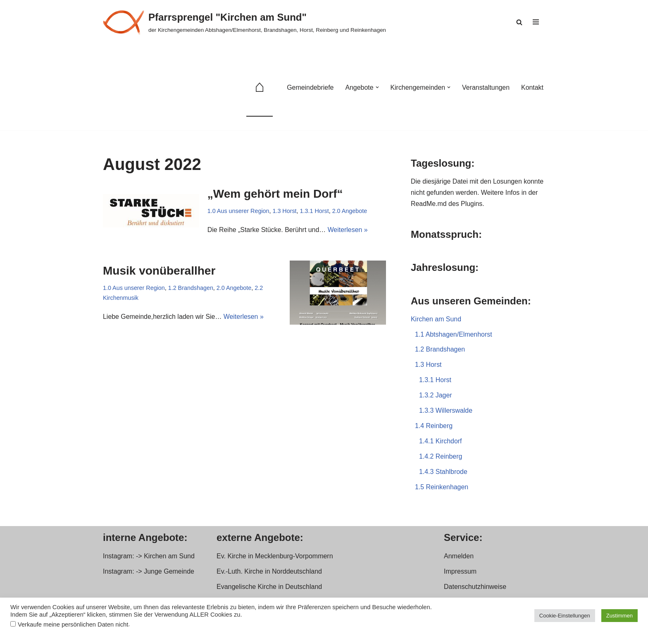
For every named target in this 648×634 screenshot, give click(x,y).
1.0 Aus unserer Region (238, 211)
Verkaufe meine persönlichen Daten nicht (73, 624)
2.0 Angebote (350, 211)
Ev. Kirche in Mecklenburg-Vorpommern (275, 557)
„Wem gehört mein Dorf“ (275, 194)
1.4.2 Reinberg (440, 458)
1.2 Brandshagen (191, 288)
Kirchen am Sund (436, 319)
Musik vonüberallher (159, 270)
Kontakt (532, 87)
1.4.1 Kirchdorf (440, 443)
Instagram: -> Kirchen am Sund (149, 557)
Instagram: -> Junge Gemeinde (148, 573)
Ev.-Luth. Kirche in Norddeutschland (269, 573)
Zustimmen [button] (619, 615)
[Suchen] (519, 22)
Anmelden (459, 557)
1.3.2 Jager (435, 396)
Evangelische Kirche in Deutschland (269, 588)
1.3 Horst (285, 211)
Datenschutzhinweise (475, 588)
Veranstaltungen (486, 87)
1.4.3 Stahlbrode (443, 473)
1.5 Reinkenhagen (442, 489)
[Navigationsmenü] (535, 22)
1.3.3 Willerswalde (446, 412)
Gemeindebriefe (309, 87)
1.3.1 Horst (314, 211)
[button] (376, 87)
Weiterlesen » (348, 230)
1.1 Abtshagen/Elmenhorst (454, 335)
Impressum (460, 573)
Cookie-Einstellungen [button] (564, 615)
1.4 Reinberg (434, 427)
